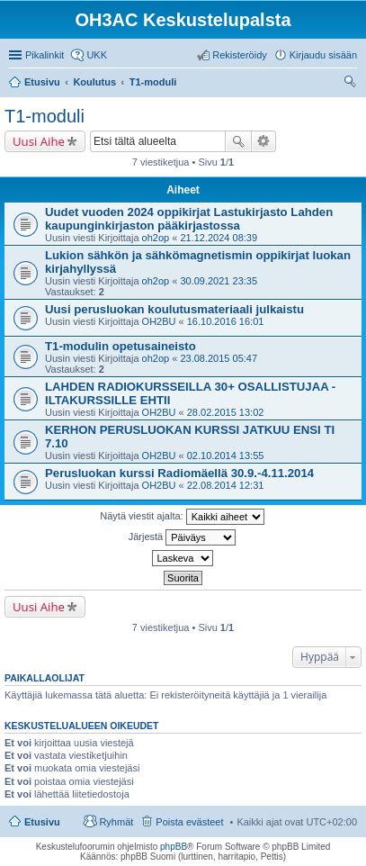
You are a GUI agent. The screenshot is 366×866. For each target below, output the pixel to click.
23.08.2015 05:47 (218, 358)
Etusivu (42, 821)
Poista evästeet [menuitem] (189, 821)
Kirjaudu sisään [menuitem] (323, 55)
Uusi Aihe (39, 141)
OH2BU (159, 321)
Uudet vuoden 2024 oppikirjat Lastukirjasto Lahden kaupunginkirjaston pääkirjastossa (189, 218)
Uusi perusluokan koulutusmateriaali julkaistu (174, 309)
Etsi (238, 141)
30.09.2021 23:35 (218, 280)
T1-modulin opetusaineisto (120, 346)
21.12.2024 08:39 (218, 237)
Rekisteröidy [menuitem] (239, 55)
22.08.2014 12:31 (225, 485)
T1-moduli (44, 116)
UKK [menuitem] (96, 55)
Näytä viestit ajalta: (181, 517)
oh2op (156, 237)
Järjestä (183, 537)
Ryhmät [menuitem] (116, 821)
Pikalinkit (44, 55)
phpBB (173, 847)
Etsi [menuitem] (352, 84)
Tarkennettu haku (264, 141)
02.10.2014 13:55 (225, 455)
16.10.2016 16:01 (225, 321)
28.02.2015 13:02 (225, 412)
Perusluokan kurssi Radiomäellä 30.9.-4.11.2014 (179, 473)
